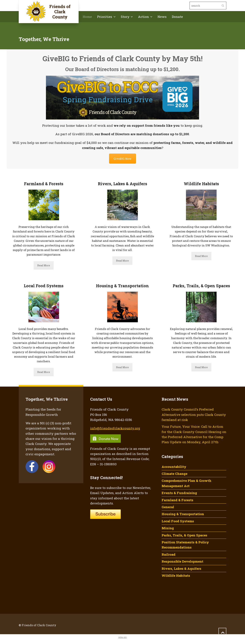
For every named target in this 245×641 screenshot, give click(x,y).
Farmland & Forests (177, 500)
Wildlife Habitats (176, 575)
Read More (43, 265)
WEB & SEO (122, 637)
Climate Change (174, 473)
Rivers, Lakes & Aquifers (181, 568)
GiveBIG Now (122, 158)
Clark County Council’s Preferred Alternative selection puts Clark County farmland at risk (194, 414)
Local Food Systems (178, 521)
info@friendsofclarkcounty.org (115, 428)
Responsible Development (182, 561)
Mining (168, 528)
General (168, 507)
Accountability (174, 466)
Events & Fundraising (179, 493)
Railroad (168, 554)
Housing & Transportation (183, 514)
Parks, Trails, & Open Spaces (184, 535)
